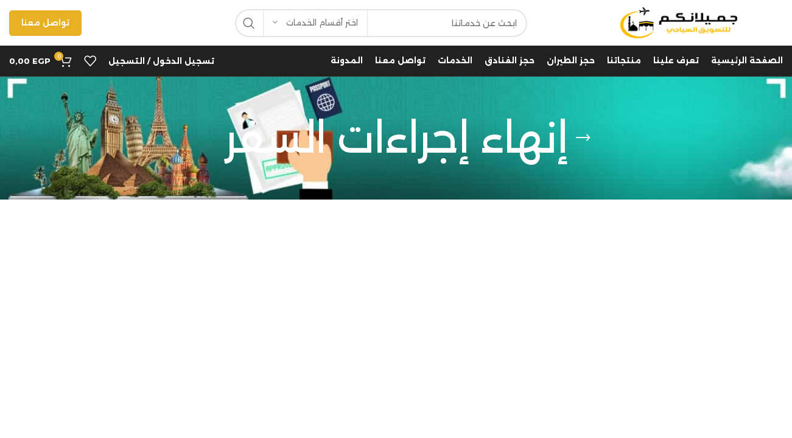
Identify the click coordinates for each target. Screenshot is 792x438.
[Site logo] (676, 21)
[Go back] (583, 138)
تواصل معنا (45, 22)
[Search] (381, 23)
